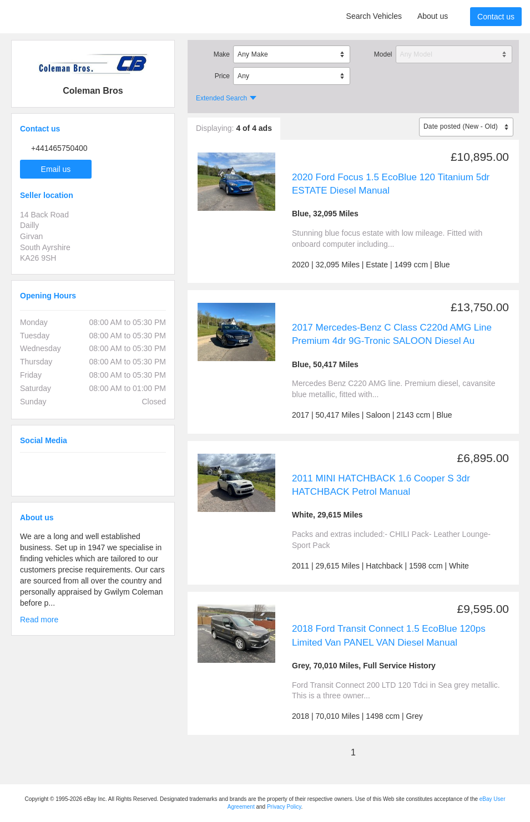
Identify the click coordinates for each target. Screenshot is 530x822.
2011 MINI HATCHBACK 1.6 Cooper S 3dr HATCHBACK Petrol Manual (381, 485)
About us (432, 16)
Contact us (495, 16)
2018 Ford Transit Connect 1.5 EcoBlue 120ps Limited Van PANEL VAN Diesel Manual (389, 635)
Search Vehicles (374, 16)
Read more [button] (39, 619)
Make (222, 54)
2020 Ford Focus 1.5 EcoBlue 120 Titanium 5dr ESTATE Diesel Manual (390, 184)
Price (222, 76)
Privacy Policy (284, 807)
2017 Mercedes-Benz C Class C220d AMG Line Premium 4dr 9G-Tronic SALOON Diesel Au (392, 334)
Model (383, 54)
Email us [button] (56, 169)
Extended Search (221, 98)
